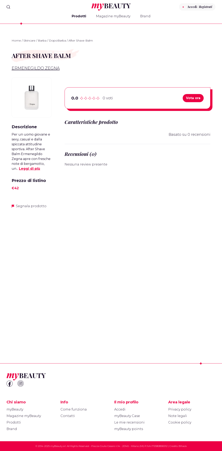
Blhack (183, 446)
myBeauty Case (127, 416)
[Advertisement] (32, 276)
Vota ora (193, 98)
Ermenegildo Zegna (36, 68)
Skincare (29, 40)
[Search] (8, 7)
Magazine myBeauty (113, 16)
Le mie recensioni (129, 422)
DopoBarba (57, 40)
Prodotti (79, 16)
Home (16, 40)
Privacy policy (179, 409)
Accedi (119, 409)
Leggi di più (29, 169)
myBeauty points (128, 429)
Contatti (67, 416)
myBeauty (15, 409)
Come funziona (73, 409)
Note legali (177, 416)
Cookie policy (179, 422)
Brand (145, 16)
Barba (42, 40)
